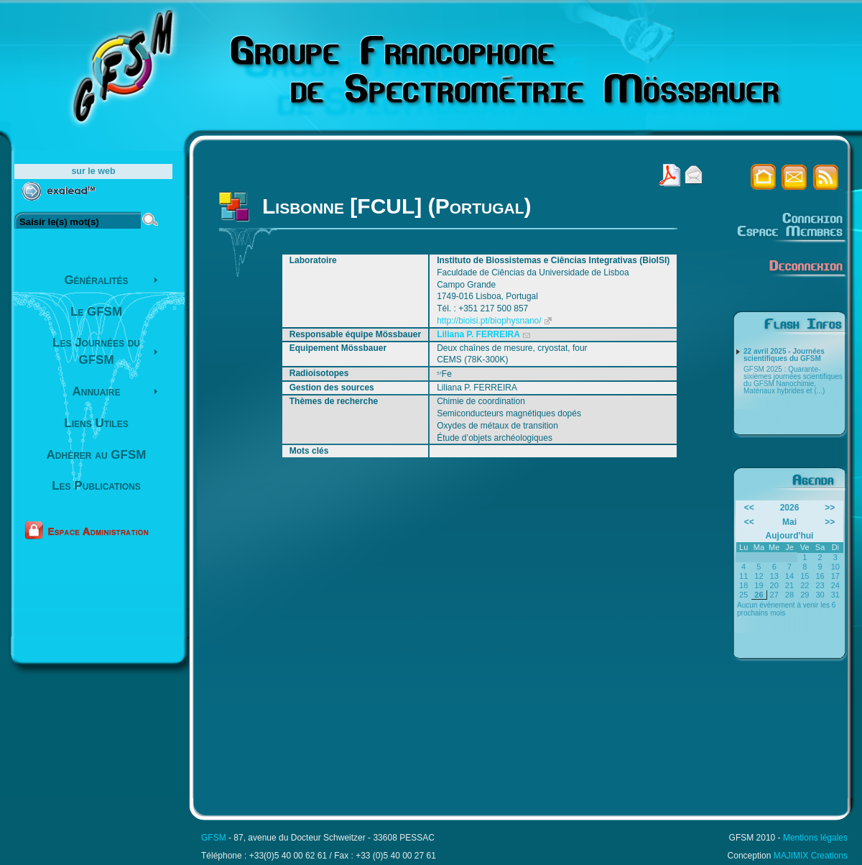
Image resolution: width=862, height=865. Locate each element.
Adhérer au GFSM (97, 455)
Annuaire (97, 391)
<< (749, 508)
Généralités (96, 280)
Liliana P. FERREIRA (478, 334)
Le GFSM (96, 312)
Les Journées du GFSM (96, 351)
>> (830, 508)
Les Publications (96, 486)
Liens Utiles (96, 423)
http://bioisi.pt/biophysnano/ (489, 321)
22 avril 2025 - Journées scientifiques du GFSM (784, 355)
